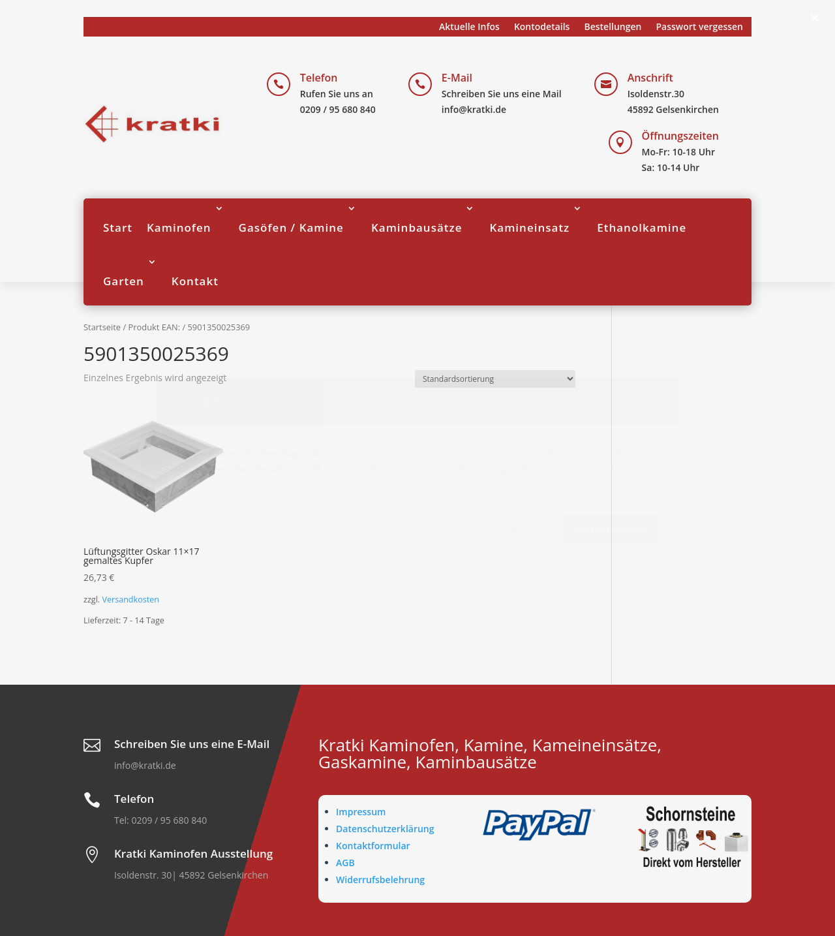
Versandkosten (130, 599)
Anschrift (650, 77)
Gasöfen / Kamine (291, 227)
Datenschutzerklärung (385, 828)
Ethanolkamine (641, 227)
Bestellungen (612, 27)
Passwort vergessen (699, 27)
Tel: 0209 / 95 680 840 (160, 820)
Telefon (319, 77)
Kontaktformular (373, 845)
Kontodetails (542, 27)
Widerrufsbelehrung (380, 879)
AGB (345, 862)
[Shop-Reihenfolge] (495, 379)
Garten (123, 281)
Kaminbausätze (417, 227)
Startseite (102, 327)
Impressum (361, 811)
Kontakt (195, 281)
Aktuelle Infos (469, 27)
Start (117, 227)
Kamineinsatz (529, 227)
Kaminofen (179, 227)
